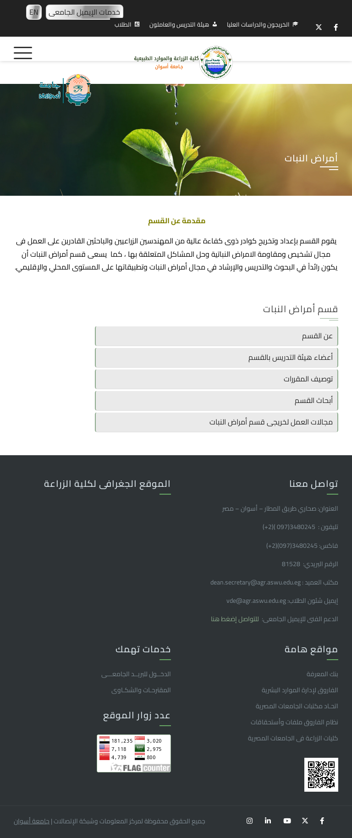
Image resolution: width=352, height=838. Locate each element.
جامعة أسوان (32, 821)
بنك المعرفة (322, 674)
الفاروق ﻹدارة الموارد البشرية (300, 690)
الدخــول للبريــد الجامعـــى (136, 674)
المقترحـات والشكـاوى (141, 690)
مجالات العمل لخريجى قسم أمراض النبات (271, 422)
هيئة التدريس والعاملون (179, 24)
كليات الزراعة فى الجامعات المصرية (293, 738)
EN (33, 12)
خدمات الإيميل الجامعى (84, 12)
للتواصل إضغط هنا (235, 619)
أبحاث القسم (314, 400)
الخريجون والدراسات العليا (258, 24)
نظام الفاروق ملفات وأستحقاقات (294, 722)
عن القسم (317, 335)
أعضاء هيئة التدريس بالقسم (290, 357)
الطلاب (123, 24)
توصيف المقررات (308, 379)
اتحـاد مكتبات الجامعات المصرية (297, 706)
